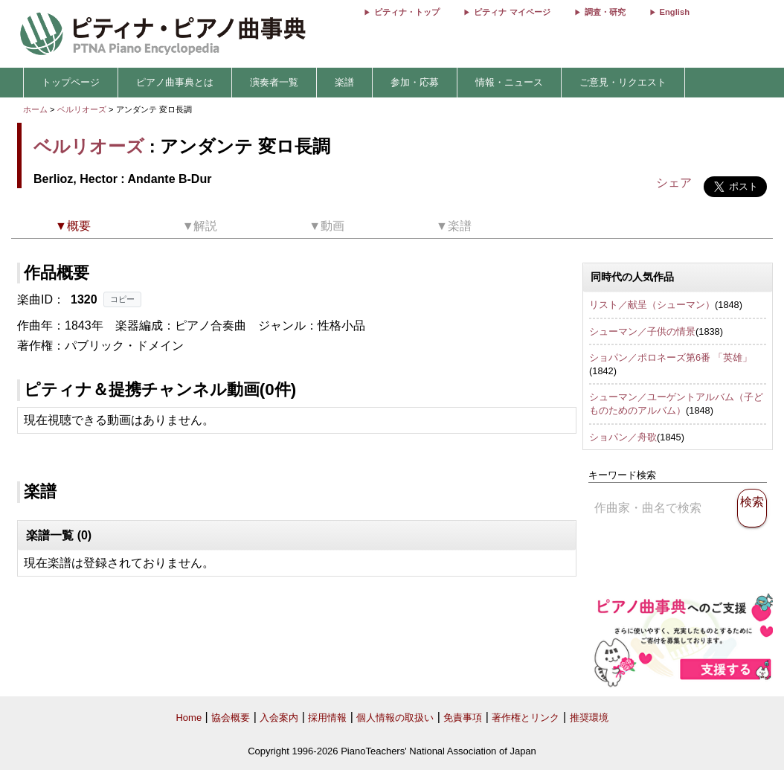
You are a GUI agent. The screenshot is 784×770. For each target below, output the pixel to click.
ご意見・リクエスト (622, 82)
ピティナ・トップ (407, 11)
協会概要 (230, 717)
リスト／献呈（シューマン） (652, 304)
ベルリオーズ (81, 109)
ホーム (35, 109)
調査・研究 (605, 11)
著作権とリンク (525, 717)
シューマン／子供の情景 (642, 331)
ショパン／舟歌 (623, 437)
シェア (674, 182)
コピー (122, 299)
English (675, 11)
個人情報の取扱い (395, 717)
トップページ (71, 82)
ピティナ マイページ (512, 11)
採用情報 (327, 717)
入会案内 (279, 717)
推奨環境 (589, 717)
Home (189, 717)
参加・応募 (415, 82)
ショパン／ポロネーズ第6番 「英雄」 (670, 357)
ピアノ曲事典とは (174, 82)
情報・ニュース (509, 82)
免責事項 (462, 717)
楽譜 (344, 82)
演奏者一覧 (274, 82)
